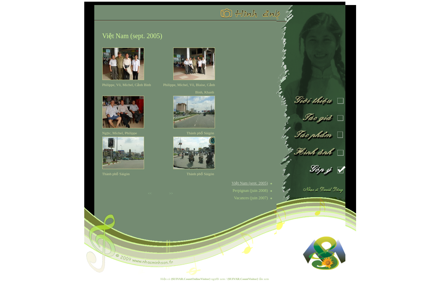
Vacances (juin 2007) (251, 198)
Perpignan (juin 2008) (250, 190)
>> (171, 193)
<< (149, 193)
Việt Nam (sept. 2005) (132, 36)
